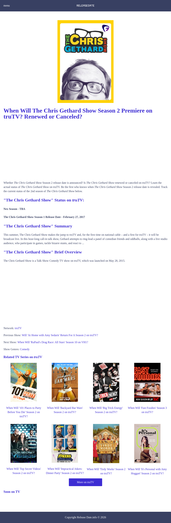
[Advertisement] (85, 149)
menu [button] (7, 5)
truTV (18, 328)
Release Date (84, 517)
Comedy (24, 349)
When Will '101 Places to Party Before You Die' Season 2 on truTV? (23, 412)
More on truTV (85, 482)
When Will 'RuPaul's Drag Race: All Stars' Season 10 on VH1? (53, 342)
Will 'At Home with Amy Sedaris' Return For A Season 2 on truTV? (60, 335)
